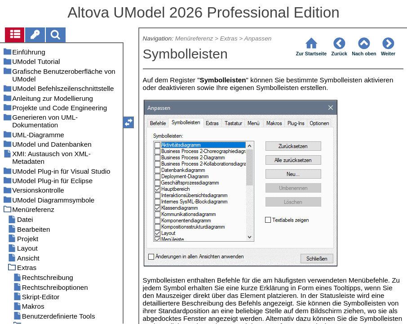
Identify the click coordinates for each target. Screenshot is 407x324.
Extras (229, 38)
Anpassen (258, 38)
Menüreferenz (194, 38)
